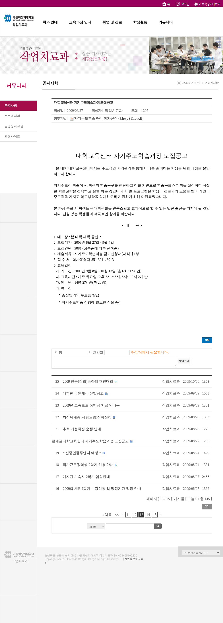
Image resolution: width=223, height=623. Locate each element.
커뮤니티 (166, 22)
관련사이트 (12, 136)
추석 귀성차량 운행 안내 (82, 429)
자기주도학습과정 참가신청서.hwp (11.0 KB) (109, 118)
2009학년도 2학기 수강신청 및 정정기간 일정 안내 (102, 488)
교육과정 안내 (80, 22)
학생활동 (140, 22)
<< (117, 515)
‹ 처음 (107, 515)
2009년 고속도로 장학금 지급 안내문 (91, 405)
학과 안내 (50, 22)
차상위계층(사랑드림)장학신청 (87, 417)
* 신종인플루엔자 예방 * (82, 453)
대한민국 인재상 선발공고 (83, 393)
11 (128, 515)
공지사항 (10, 105)
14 (148, 515)
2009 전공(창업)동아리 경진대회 (88, 381)
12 (134, 515)
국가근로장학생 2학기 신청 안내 (88, 465)
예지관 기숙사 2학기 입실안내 (86, 477)
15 (155, 515)
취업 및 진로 (112, 22)
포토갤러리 (12, 116)
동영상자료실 (13, 126)
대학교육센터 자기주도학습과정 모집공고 (96, 441)
